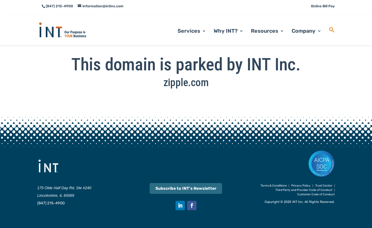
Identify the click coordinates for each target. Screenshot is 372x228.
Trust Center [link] (323, 185)
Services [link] (189, 25)
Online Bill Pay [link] (323, 6)
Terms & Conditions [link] (274, 185)
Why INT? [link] (226, 25)
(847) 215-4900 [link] (51, 203)
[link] (69, 23)
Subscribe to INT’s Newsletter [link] (185, 188)
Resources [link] (264, 25)
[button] (180, 205)
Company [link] (304, 25)
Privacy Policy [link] (301, 185)
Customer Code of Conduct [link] (316, 194)
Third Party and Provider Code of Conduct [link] (303, 190)
